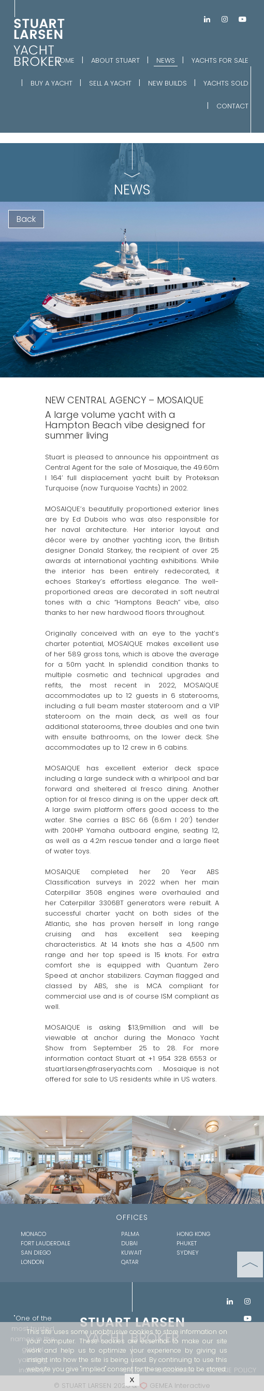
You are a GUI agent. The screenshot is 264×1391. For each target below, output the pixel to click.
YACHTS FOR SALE (220, 60)
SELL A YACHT (110, 83)
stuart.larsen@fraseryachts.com (98, 1069)
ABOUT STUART (115, 60)
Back (26, 219)
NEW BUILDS (167, 83)
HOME (65, 60)
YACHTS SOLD (225, 83)
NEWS (165, 60)
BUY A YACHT (51, 83)
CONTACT (232, 106)
